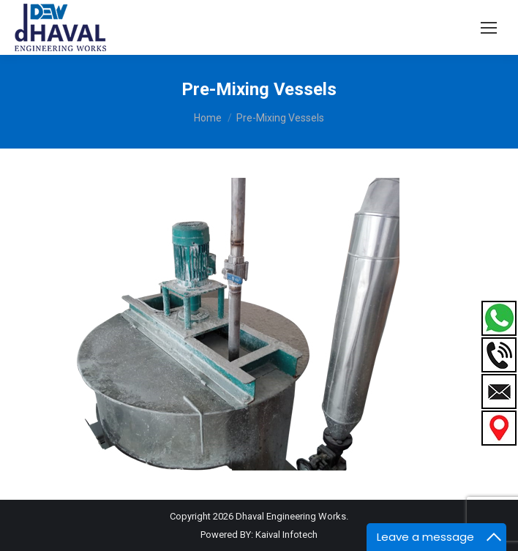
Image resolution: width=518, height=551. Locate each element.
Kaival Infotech (286, 534)
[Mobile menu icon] (488, 27)
